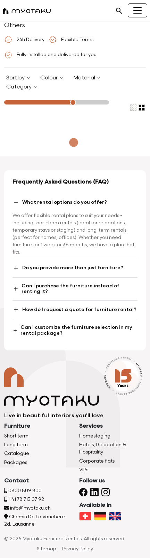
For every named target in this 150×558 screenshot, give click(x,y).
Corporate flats (97, 461)
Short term (16, 436)
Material (85, 78)
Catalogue (16, 453)
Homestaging (94, 436)
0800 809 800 (23, 491)
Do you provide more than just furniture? (67, 268)
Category (19, 87)
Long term (16, 445)
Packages (15, 462)
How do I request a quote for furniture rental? (74, 309)
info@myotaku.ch (27, 508)
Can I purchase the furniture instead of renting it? (65, 289)
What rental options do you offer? (59, 202)
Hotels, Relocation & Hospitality (102, 448)
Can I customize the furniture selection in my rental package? (72, 330)
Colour (49, 78)
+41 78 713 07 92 (24, 499)
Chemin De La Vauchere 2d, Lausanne (34, 520)
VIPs (83, 470)
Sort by (16, 78)
